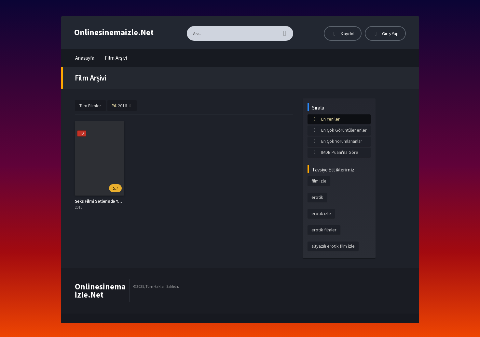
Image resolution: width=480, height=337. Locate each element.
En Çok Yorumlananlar (336, 141)
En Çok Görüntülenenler (339, 130)
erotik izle (321, 213)
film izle (318, 181)
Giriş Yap (385, 33)
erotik (317, 197)
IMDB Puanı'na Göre (334, 152)
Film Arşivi (116, 57)
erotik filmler (323, 230)
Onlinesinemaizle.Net (114, 32)
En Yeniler (325, 119)
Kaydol (343, 33)
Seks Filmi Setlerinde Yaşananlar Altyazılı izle (118, 201)
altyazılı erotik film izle (333, 246)
